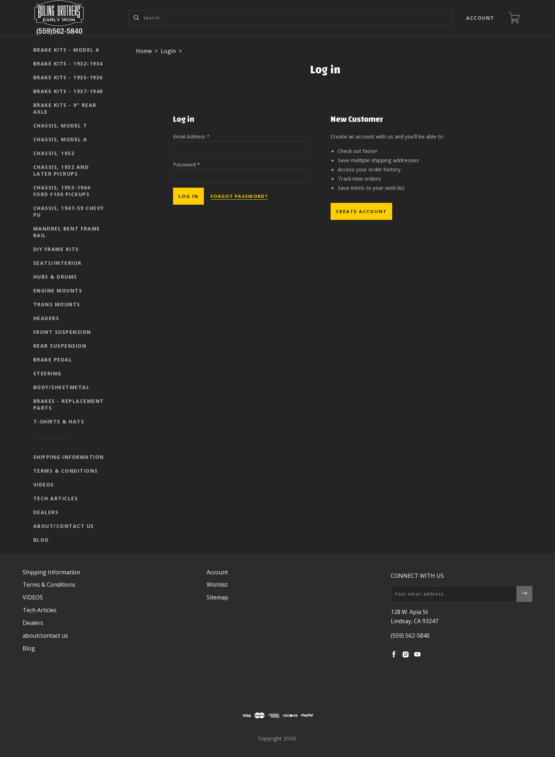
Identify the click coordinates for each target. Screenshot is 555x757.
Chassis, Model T (60, 125)
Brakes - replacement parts (68, 404)
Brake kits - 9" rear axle (65, 108)
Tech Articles (55, 498)
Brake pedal (53, 359)
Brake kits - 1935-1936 (68, 77)
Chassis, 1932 (54, 153)
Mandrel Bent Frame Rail (66, 232)
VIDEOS (43, 484)
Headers (46, 318)
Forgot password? (239, 196)
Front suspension (62, 332)
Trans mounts (56, 304)
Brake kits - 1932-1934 (68, 63)
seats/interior (57, 263)
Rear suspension (60, 345)
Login (168, 51)
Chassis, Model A (60, 139)
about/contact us (63, 526)
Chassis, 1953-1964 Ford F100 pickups (62, 191)
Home (144, 51)
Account (480, 18)
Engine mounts (57, 290)
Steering (47, 373)
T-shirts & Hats (59, 421)
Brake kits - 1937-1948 (68, 91)
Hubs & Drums (55, 276)
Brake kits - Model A (66, 49)
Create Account (361, 211)
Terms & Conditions (65, 470)
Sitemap (217, 597)
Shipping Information (68, 457)
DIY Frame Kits (56, 249)
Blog (41, 539)
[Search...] (290, 18)
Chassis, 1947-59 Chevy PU (68, 211)
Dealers (46, 512)
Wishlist (217, 584)
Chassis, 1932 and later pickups (61, 170)
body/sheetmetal (61, 387)
